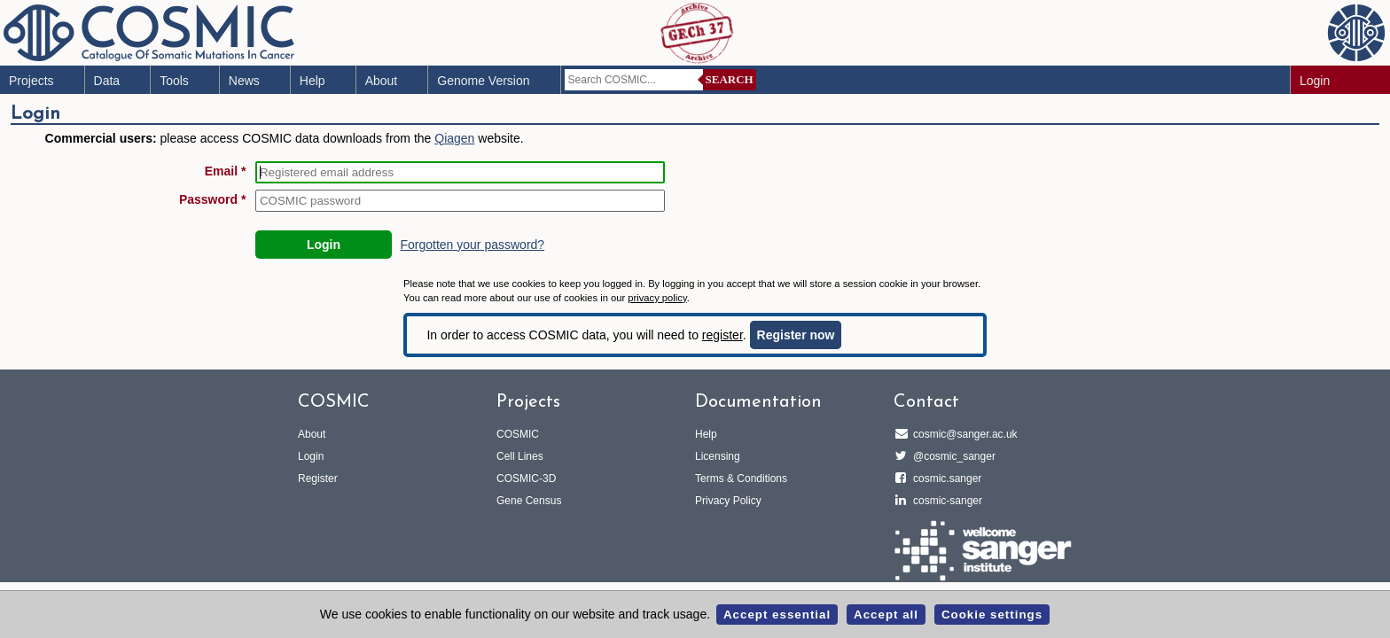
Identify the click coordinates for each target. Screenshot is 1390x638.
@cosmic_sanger (952, 456)
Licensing (717, 456)
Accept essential (777, 614)
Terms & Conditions (741, 478)
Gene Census (528, 500)
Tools (174, 81)
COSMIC (517, 434)
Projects (31, 81)
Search (730, 79)
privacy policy (657, 297)
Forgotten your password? (472, 244)
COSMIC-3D (526, 478)
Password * (212, 199)
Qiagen (454, 138)
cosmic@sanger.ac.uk (963, 434)
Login (1315, 81)
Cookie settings (991, 614)
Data (107, 81)
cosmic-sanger (945, 500)
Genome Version (483, 81)
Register (318, 478)
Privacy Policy (728, 500)
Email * (225, 171)
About (381, 81)
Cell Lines (519, 456)
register (722, 335)
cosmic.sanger (944, 478)
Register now (796, 335)
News (244, 81)
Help (312, 81)
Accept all (886, 614)
